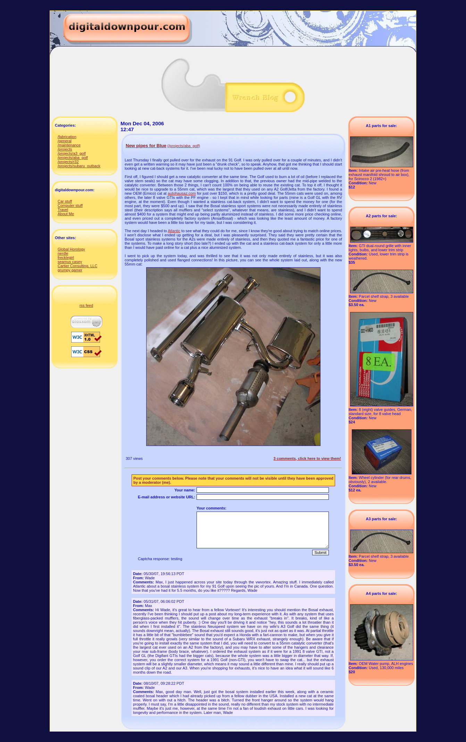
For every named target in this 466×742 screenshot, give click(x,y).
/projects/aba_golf (73, 157)
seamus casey (70, 262)
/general (65, 141)
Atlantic (174, 231)
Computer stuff (70, 205)
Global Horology (71, 249)
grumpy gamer (70, 270)
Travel (63, 210)
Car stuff (65, 201)
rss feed (86, 305)
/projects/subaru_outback (79, 166)
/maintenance (69, 145)
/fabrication (67, 137)
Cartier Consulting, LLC (77, 266)
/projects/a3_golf (72, 153)
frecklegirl (66, 257)
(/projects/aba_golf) (183, 146)
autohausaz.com (182, 193)
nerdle (63, 253)
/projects (65, 149)
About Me (66, 214)
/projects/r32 (68, 162)
